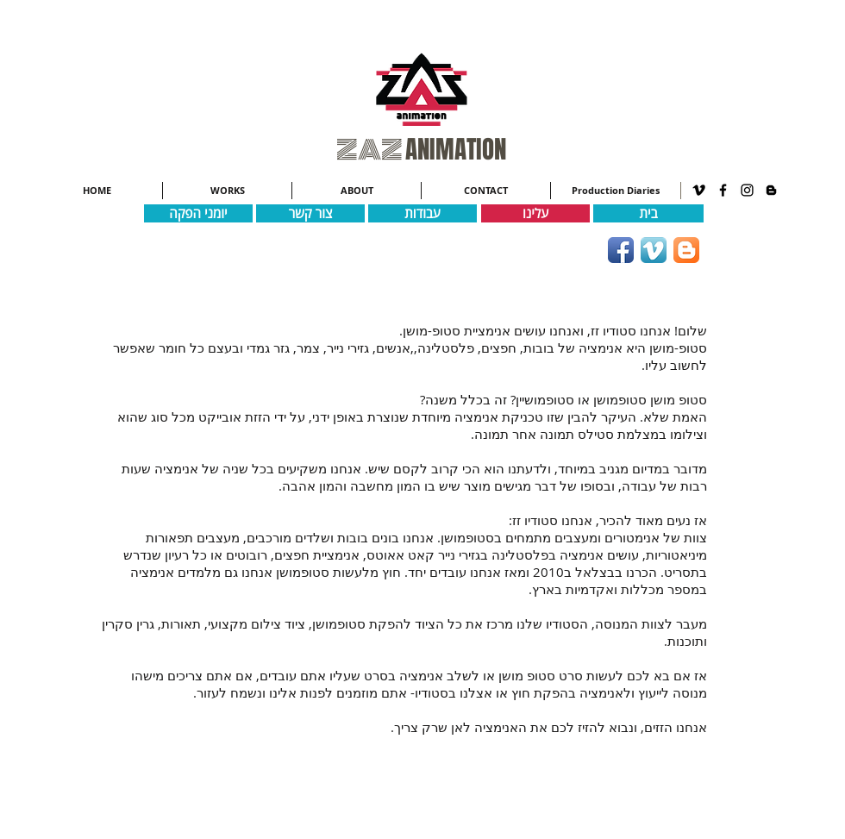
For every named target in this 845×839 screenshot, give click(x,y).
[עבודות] (422, 213)
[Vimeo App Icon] (654, 250)
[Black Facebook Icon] (723, 190)
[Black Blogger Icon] (771, 190)
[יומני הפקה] (198, 213)
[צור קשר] (310, 213)
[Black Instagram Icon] (747, 190)
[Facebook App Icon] (621, 250)
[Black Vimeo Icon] (699, 190)
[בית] (648, 213)
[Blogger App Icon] (686, 250)
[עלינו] (535, 213)
